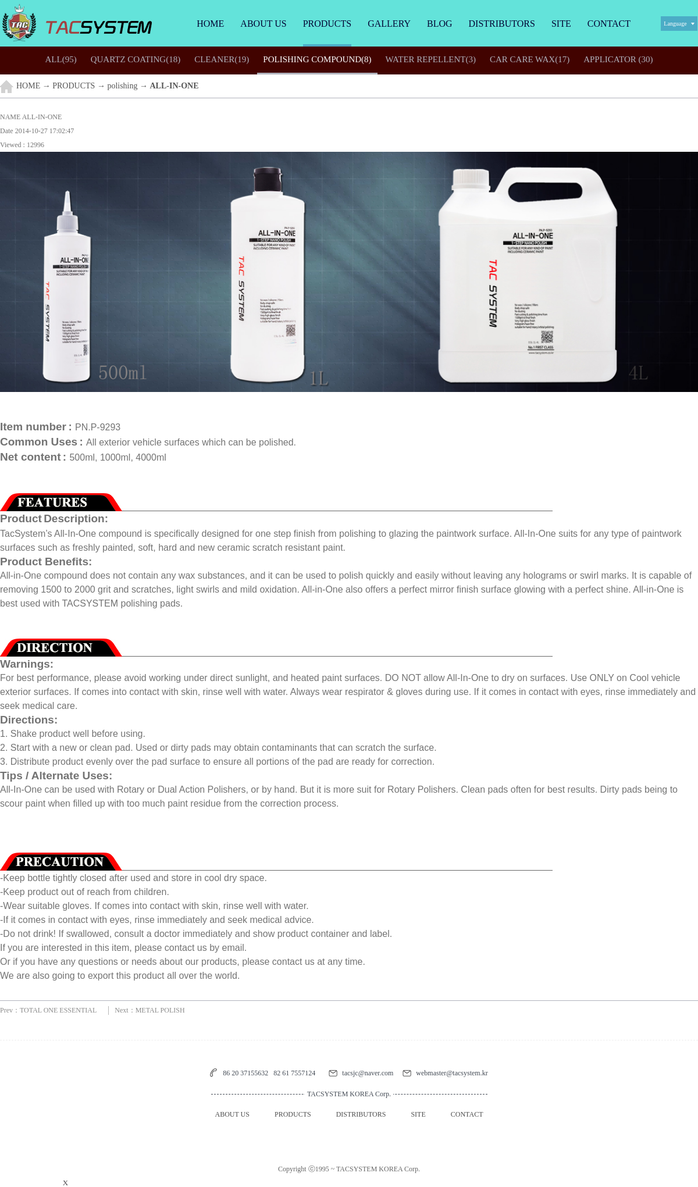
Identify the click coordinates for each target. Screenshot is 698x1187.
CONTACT (609, 23)
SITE (561, 23)
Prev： (48, 1010)
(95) (60, 59)
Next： (149, 1010)
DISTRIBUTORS (502, 23)
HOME (210, 23)
